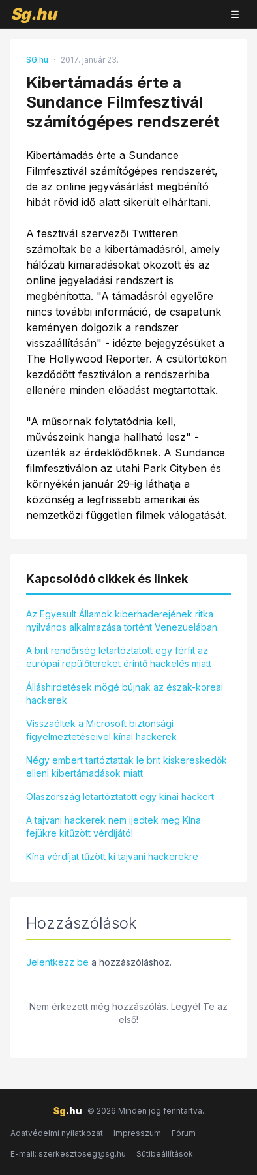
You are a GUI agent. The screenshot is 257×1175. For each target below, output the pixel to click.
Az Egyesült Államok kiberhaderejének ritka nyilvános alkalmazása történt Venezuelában (121, 620)
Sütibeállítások (164, 1154)
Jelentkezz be (57, 962)
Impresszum (137, 1133)
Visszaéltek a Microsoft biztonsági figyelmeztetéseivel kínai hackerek (101, 730)
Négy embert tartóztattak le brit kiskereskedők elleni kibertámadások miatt (126, 766)
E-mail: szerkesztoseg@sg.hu (68, 1154)
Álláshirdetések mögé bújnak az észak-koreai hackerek (124, 693)
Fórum (184, 1133)
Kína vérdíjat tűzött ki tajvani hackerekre (112, 856)
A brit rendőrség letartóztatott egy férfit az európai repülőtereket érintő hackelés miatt (118, 657)
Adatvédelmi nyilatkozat (56, 1133)
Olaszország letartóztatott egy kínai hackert (120, 796)
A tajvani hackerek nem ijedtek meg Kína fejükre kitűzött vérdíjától (113, 826)
